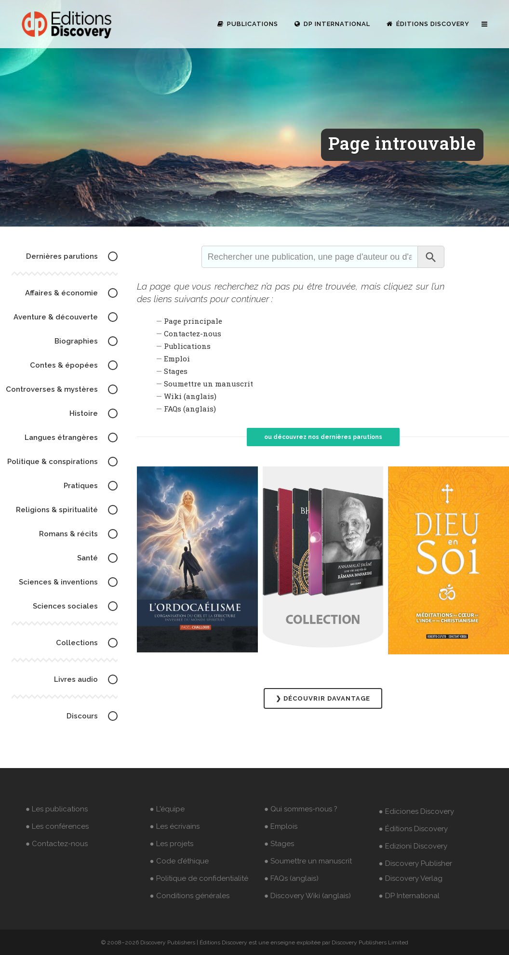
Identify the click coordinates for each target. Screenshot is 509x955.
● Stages (279, 843)
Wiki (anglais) (190, 396)
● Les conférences (57, 826)
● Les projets (171, 843)
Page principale (193, 321)
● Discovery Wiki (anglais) (307, 895)
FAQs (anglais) (190, 408)
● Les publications (57, 809)
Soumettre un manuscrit (208, 383)
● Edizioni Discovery (413, 846)
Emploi (177, 358)
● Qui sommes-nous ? (300, 809)
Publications (187, 346)
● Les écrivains (175, 826)
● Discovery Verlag (410, 878)
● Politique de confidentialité (199, 878)
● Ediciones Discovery (416, 811)
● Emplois (280, 826)
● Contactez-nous (57, 843)
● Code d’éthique (179, 861)
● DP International (409, 895)
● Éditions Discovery (413, 828)
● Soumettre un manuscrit (308, 861)
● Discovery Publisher (415, 863)
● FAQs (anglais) (291, 878)
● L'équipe (167, 809)
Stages (176, 371)
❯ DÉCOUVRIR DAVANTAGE (323, 698)
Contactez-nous (192, 333)
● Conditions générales (189, 895)
